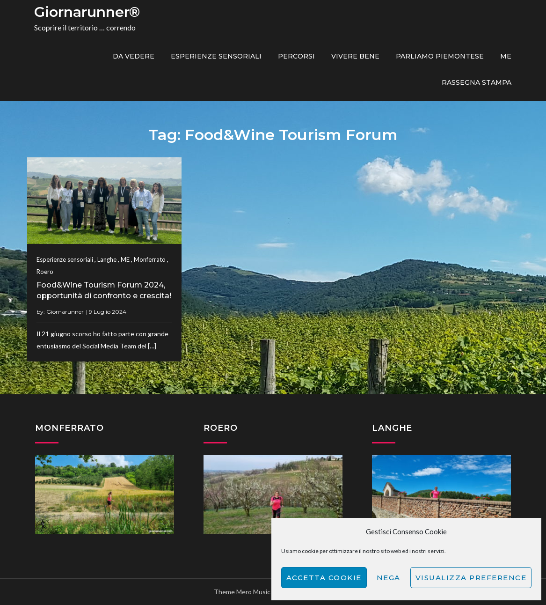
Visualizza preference (471, 577)
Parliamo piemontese (440, 56)
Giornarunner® (87, 12)
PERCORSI (296, 56)
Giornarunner (65, 311)
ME (505, 56)
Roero (44, 271)
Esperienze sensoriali (216, 56)
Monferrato (150, 259)
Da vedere (133, 56)
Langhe (106, 259)
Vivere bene (355, 56)
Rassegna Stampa (476, 82)
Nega (388, 577)
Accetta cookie (324, 577)
